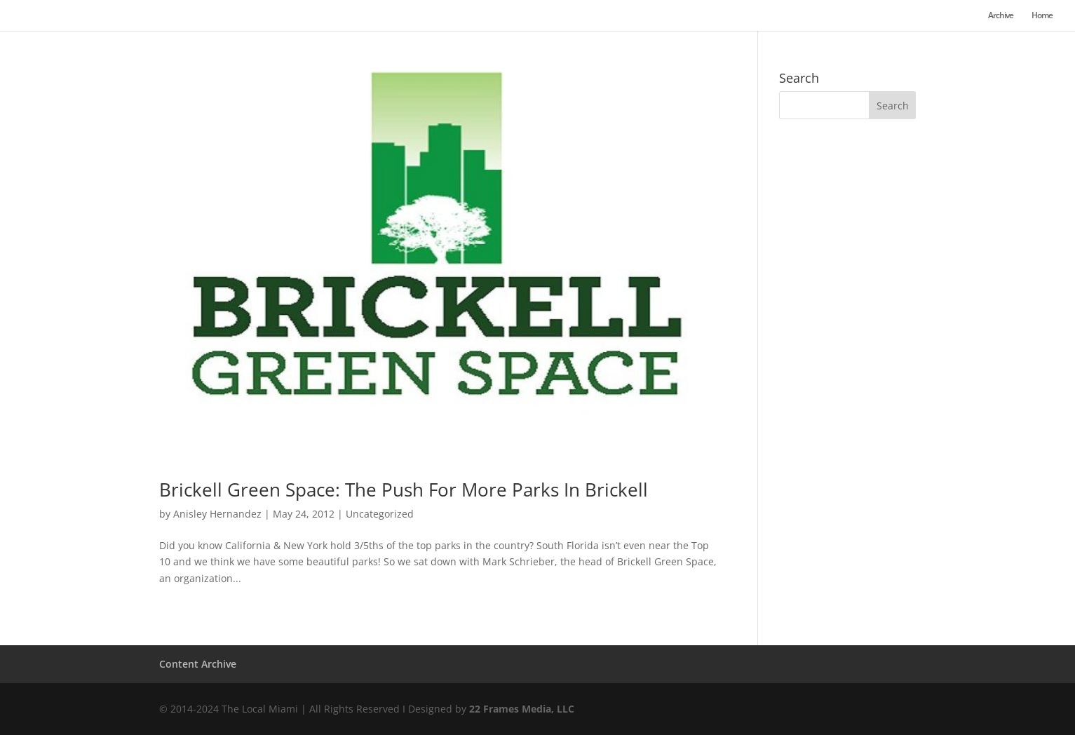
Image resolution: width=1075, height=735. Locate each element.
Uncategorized (380, 513)
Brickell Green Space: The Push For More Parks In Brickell (403, 489)
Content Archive (197, 663)
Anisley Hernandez (217, 513)
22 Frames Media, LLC (521, 708)
